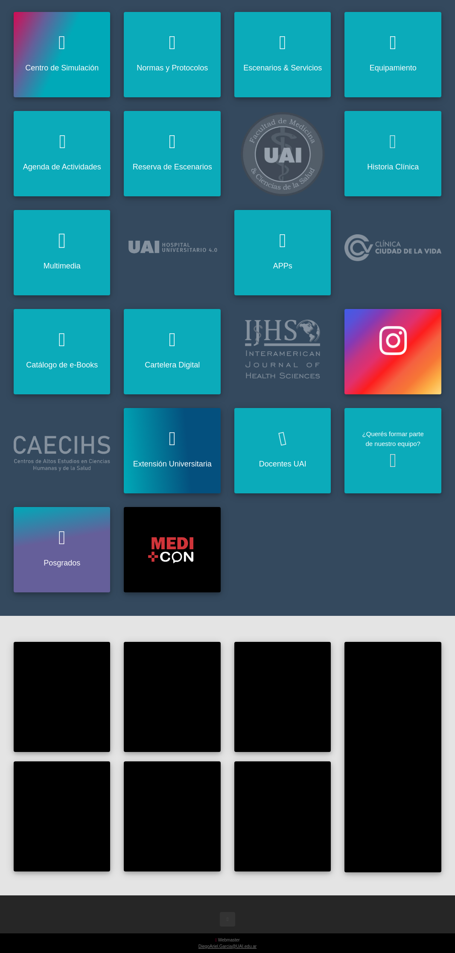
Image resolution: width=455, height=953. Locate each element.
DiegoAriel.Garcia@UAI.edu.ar (227, 946)
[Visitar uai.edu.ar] (282, 153)
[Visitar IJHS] (283, 347)
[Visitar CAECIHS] (62, 448)
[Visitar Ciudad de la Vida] (392, 244)
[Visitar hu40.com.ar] (172, 241)
